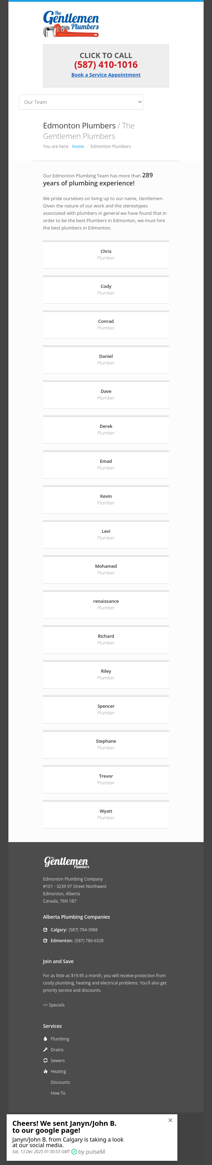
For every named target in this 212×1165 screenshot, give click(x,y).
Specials (57, 1005)
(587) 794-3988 (83, 930)
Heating (58, 1071)
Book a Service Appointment (106, 74)
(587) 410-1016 (105, 64)
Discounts (60, 1082)
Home (78, 146)
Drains (57, 1050)
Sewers (58, 1061)
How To (58, 1093)
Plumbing (60, 1039)
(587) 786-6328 (89, 941)
